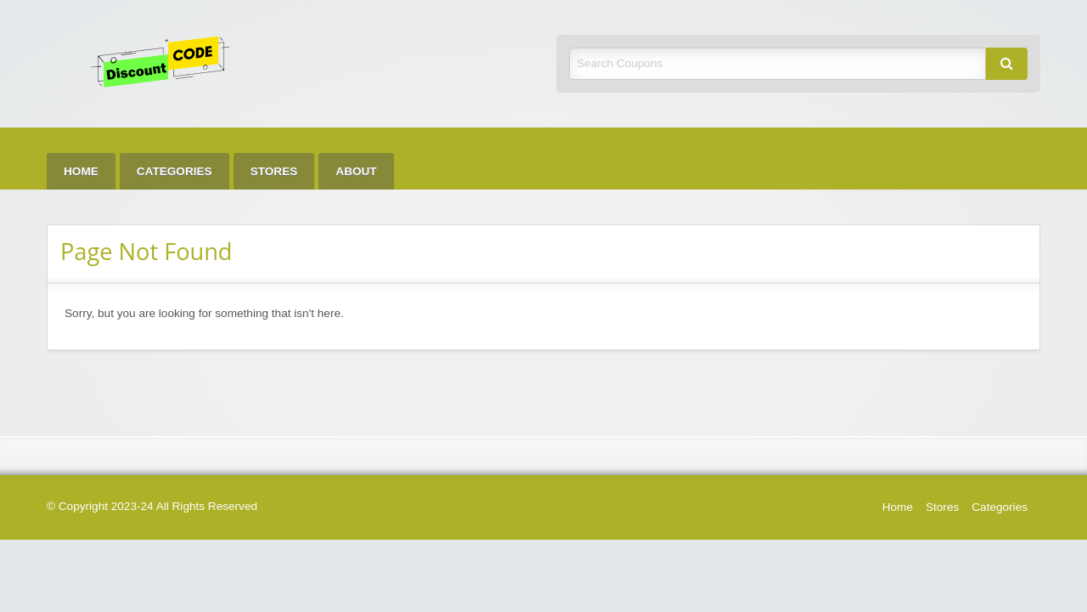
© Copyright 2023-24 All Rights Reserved (152, 506)
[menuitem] (81, 171)
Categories (174, 171)
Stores (274, 171)
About (355, 171)
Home (81, 171)
